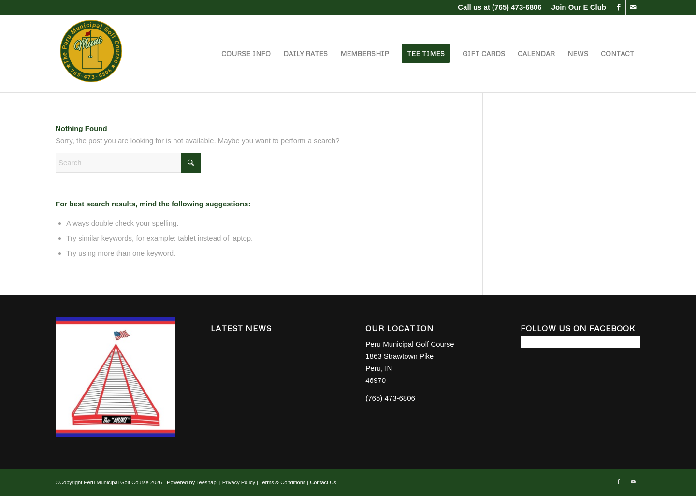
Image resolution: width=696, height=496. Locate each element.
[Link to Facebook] (618, 7)
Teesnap (206, 482)
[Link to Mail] (633, 7)
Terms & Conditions (282, 482)
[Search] (128, 163)
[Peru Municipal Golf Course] (92, 53)
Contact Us (323, 482)
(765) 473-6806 (517, 7)
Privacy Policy (238, 482)
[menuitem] (576, 7)
